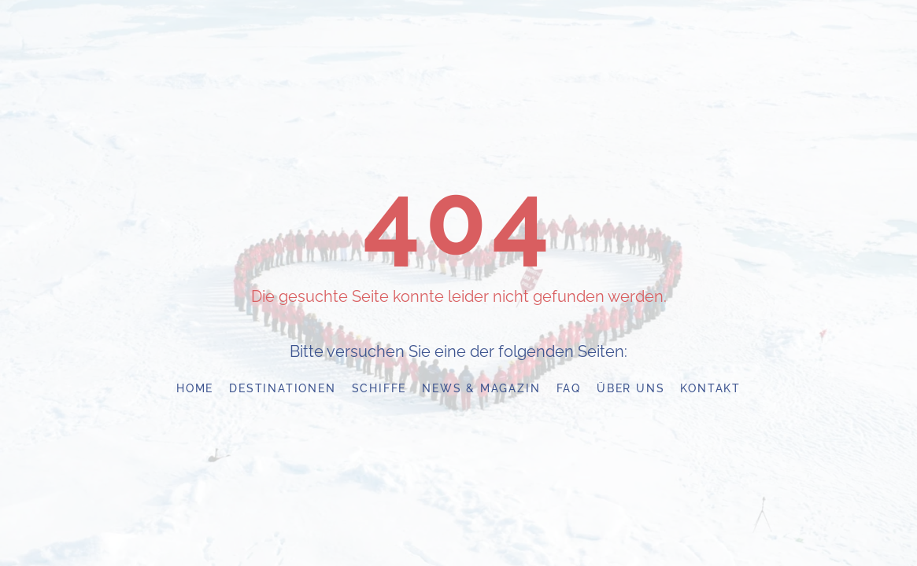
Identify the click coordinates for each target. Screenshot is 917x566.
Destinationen (282, 388)
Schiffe (379, 388)
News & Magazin (481, 388)
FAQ (568, 388)
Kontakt (710, 388)
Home (194, 388)
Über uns (630, 388)
